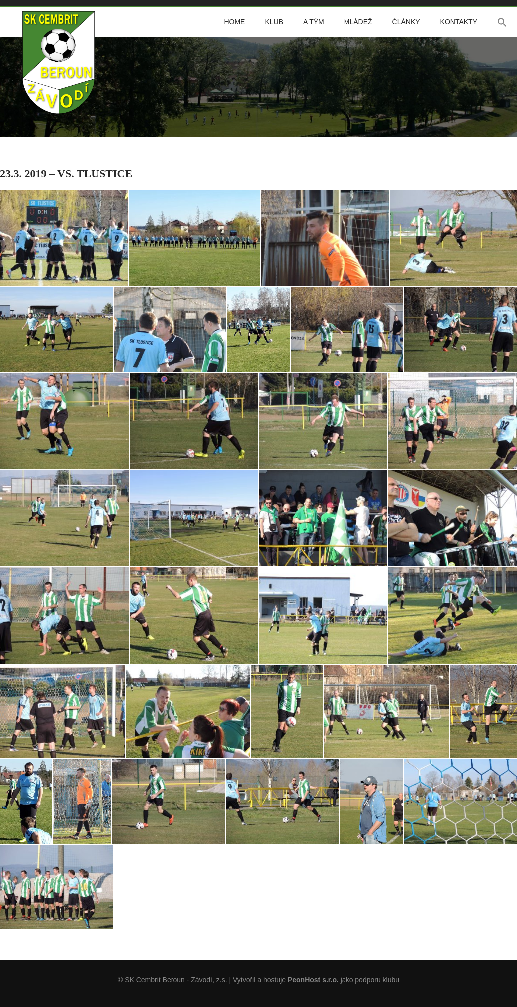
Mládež (358, 22)
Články (406, 22)
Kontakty (458, 22)
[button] (502, 22)
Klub (274, 22)
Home (234, 22)
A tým (313, 22)
